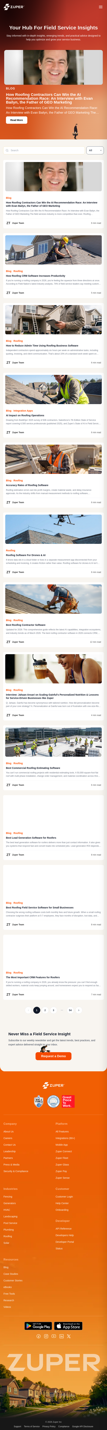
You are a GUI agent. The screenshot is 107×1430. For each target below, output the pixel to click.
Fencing (8, 1196)
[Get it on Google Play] (38, 1326)
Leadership (10, 1151)
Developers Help (65, 1235)
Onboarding (62, 1209)
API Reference (64, 1228)
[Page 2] (78, 1010)
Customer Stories (13, 1280)
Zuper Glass (62, 1164)
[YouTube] (54, 1336)
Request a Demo (53, 1056)
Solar (6, 1243)
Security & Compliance (16, 1171)
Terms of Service (32, 1426)
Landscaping (10, 1216)
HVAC (7, 1209)
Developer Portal (65, 1241)
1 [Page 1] (36, 1010)
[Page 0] (28, 1010)
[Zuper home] (14, 7)
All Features (62, 1131)
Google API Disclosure (82, 1426)
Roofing (8, 1236)
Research (9, 1300)
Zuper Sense (63, 1177)
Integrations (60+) (65, 1138)
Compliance (63, 1426)
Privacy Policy (49, 1426)
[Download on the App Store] (68, 1326)
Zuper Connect (64, 1151)
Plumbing (9, 1229)
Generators (10, 1203)
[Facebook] (39, 1336)
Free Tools (9, 1293)
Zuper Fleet (62, 1158)
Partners (8, 1158)
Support (17, 1426)
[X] (69, 1336)
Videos (7, 1307)
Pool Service (10, 1223)
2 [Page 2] (45, 1010)
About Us (9, 1131)
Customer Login (64, 1196)
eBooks (8, 1287)
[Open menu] (100, 7)
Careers (8, 1138)
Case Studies (11, 1274)
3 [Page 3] (53, 1010)
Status (59, 1248)
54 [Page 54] (70, 1010)
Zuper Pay (61, 1171)
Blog (6, 1267)
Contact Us (10, 1144)
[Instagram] (46, 1336)
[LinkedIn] (62, 1336)
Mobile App (62, 1144)
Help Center (62, 1203)
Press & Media (11, 1164)
